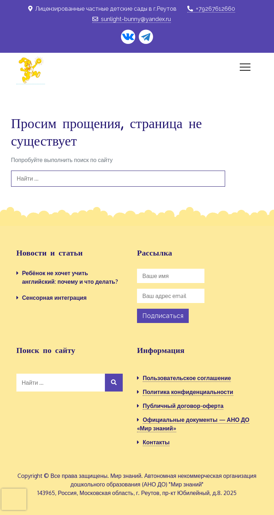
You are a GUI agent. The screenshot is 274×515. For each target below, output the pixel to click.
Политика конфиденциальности (188, 391)
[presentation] (13, 499)
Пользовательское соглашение (187, 378)
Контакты (156, 442)
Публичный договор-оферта (183, 405)
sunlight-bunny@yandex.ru (131, 19)
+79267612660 (211, 8)
